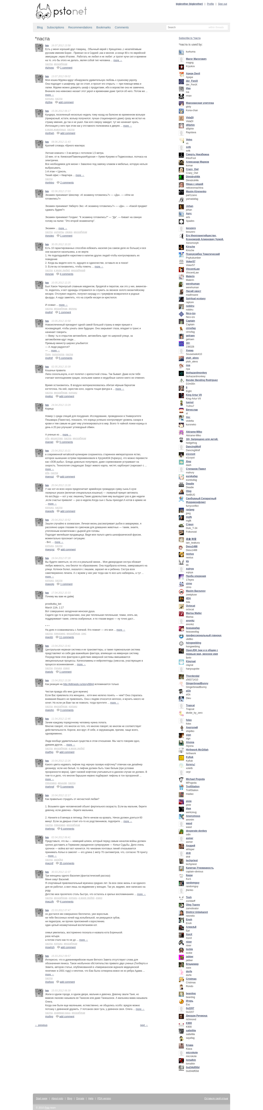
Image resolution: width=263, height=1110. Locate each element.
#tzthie (48, 102)
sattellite (191, 1030)
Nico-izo (191, 313)
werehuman (193, 283)
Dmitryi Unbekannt (197, 912)
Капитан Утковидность (200, 867)
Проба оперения (196, 576)
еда (47, 438)
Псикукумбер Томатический (203, 254)
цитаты (59, 232)
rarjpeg (190, 509)
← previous (41, 1025)
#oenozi (49, 476)
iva (47, 45)
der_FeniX (192, 80)
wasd (189, 823)
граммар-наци (62, 1012)
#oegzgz (49, 549)
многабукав (60, 64)
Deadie (190, 483)
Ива (188, 88)
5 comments (63, 357)
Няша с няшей (194, 184)
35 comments (65, 863)
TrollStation (193, 786)
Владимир (192, 964)
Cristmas (191, 978)
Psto (47, 1107)
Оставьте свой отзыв (216, 1098)
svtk (188, 147)
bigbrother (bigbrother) (189, 3)
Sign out (222, 3)
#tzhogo (49, 67)
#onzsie (49, 274)
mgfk (189, 517)
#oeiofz (49, 671)
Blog (40, 27)
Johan (189, 206)
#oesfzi (49, 637)
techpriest (192, 860)
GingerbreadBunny (197, 683)
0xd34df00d (193, 1067)
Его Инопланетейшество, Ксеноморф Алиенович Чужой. (205, 237)
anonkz (190, 620)
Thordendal (192, 676)
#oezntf (49, 863)
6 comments (65, 828)
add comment (64, 102)
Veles (189, 139)
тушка (58, 668)
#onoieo (49, 235)
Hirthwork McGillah (197, 749)
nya (188, 365)
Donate (80, 1098)
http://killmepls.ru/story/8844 (78, 684)
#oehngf (49, 786)
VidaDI (190, 117)
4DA (188, 598)
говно (66, 668)
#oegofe (49, 511)
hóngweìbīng (193, 642)
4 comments (64, 273)
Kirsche (190, 246)
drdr (188, 853)
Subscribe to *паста (190, 38)
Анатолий (192, 727)
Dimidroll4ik (193, 176)
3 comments (65, 710)
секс (83, 633)
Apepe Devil (193, 73)
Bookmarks (103, 27)
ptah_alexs (192, 357)
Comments (122, 27)
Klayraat (191, 661)
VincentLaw (193, 268)
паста (49, 64)
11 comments (64, 637)
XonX (189, 934)
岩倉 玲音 (191, 539)
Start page (41, 1098)
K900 (189, 1023)
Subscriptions (55, 27)
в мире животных (55, 129)
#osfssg (49, 981)
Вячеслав (192, 409)
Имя (188, 808)
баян (48, 354)
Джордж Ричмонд (196, 1015)
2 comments (65, 182)
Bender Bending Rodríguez (202, 380)
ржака (68, 232)
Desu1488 (191, 546)
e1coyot (190, 454)
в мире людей (62, 270)
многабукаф (78, 270)
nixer (189, 941)
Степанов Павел (196, 468)
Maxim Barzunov (195, 590)
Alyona (190, 742)
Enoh (189, 919)
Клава (189, 1045)
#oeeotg (49, 584)
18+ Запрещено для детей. (202, 439)
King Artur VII (194, 394)
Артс (189, 213)
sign (188, 734)
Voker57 (190, 261)
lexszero (191, 228)
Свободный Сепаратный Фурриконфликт (201, 500)
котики (49, 98)
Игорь (189, 1000)
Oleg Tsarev (193, 904)
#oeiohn (49, 710)
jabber (189, 956)
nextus (190, 553)
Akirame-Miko (194, 431)
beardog (191, 993)
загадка (58, 859)
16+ (188, 343)
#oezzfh (49, 901)
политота (58, 354)
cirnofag (191, 328)
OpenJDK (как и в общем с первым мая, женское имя (202, 652)
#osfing (49, 1016)
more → (117, 60)
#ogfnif (49, 312)
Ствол (189, 524)
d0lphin (190, 125)
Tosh (189, 897)
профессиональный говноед (203, 635)
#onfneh (49, 133)
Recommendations (80, 27)
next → (144, 1025)
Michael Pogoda (195, 779)
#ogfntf (49, 358)
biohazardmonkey (196, 372)
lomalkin (191, 1060)
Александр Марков (197, 161)
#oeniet (49, 442)
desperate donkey (196, 830)
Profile (210, 3)
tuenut (190, 402)
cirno (189, 583)
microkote (192, 1052)
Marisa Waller (194, 613)
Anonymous (193, 816)
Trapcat (190, 705)
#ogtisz (49, 396)
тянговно (59, 633)
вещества (57, 438)
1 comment (64, 67)
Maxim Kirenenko (196, 191)
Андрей (190, 845)
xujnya (190, 568)
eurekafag (192, 476)
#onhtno (49, 182)
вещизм (62, 783)
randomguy (192, 882)
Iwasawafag (193, 628)
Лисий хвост (193, 291)
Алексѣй (191, 927)
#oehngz (50, 828)
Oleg (188, 491)
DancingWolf (193, 446)
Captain (190, 320)
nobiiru (190, 306)
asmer (189, 838)
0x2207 (190, 1008)
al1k (188, 690)
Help (90, 1098)
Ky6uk (189, 757)
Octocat (190, 605)
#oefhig (49, 752)
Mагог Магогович (196, 58)
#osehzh (49, 947)
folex (189, 720)
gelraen (190, 335)
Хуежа (189, 350)
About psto (57, 1098)
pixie (188, 801)
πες (188, 417)
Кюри (189, 875)
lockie (189, 949)
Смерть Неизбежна (197, 154)
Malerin (190, 276)
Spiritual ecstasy (195, 298)
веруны (73, 308)
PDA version (104, 1098)
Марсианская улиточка (200, 103)
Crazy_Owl (192, 169)
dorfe (189, 971)
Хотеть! (190, 764)
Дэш (188, 461)
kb (187, 561)
